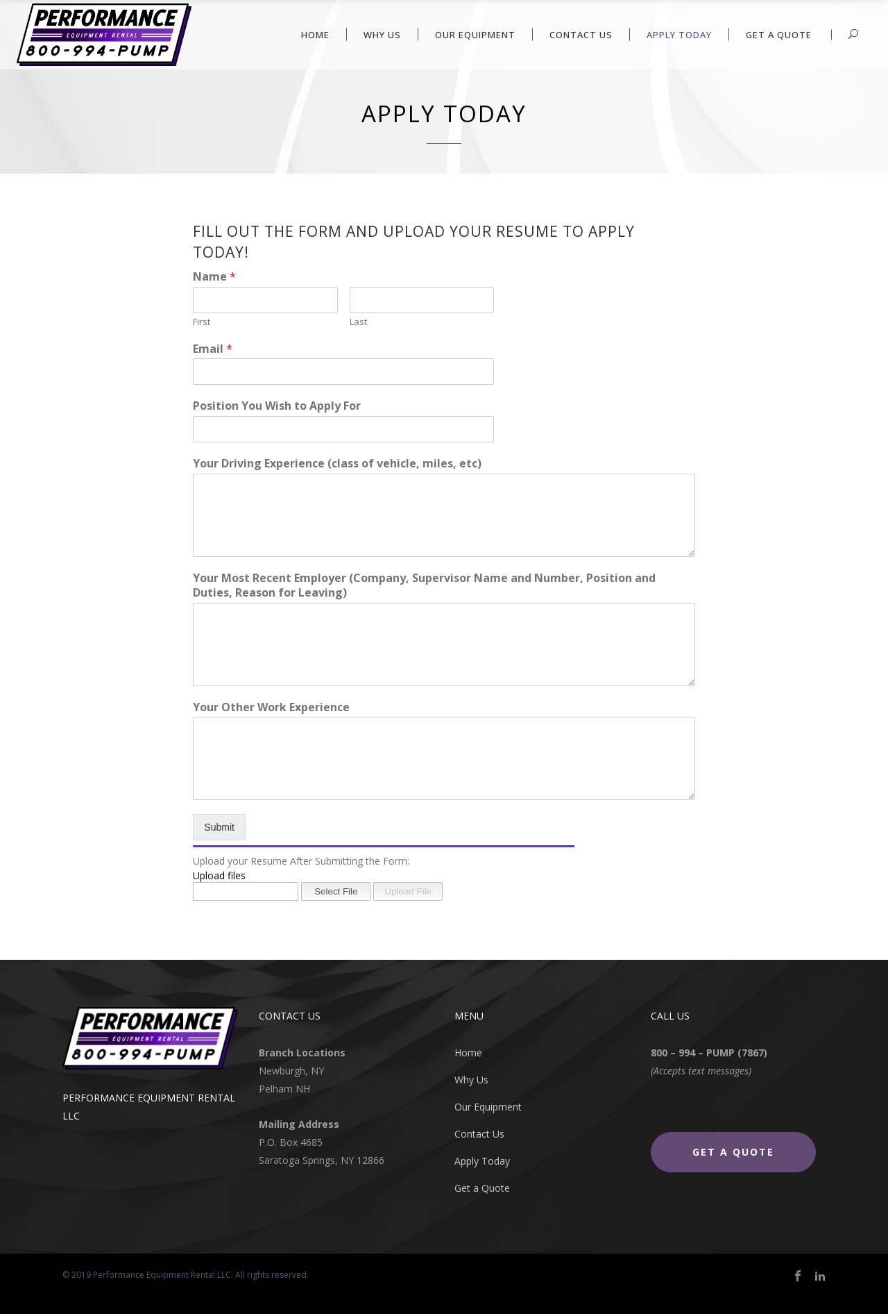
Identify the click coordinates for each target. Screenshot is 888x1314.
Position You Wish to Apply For (277, 406)
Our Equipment (488, 1106)
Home (468, 1052)
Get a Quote (482, 1188)
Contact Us (479, 1133)
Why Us (471, 1079)
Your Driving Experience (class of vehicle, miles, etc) (337, 463)
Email (212, 349)
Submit (219, 827)
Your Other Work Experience (271, 707)
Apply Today (482, 1160)
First (201, 322)
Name (214, 276)
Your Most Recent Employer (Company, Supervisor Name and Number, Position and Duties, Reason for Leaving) (424, 585)
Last (358, 322)
